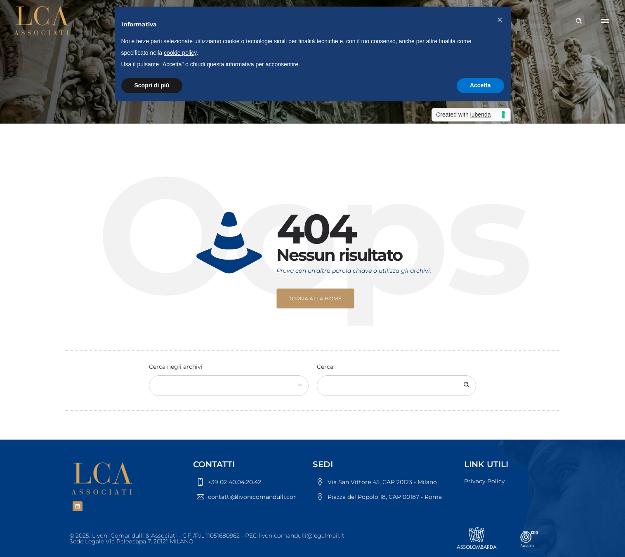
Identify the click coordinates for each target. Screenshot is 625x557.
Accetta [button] (480, 85)
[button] (500, 19)
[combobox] (229, 385)
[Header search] (579, 21)
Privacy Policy (484, 481)
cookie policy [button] (180, 52)
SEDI (323, 464)
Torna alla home (315, 298)
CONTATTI (214, 464)
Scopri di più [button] (152, 85)
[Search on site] (396, 385)
